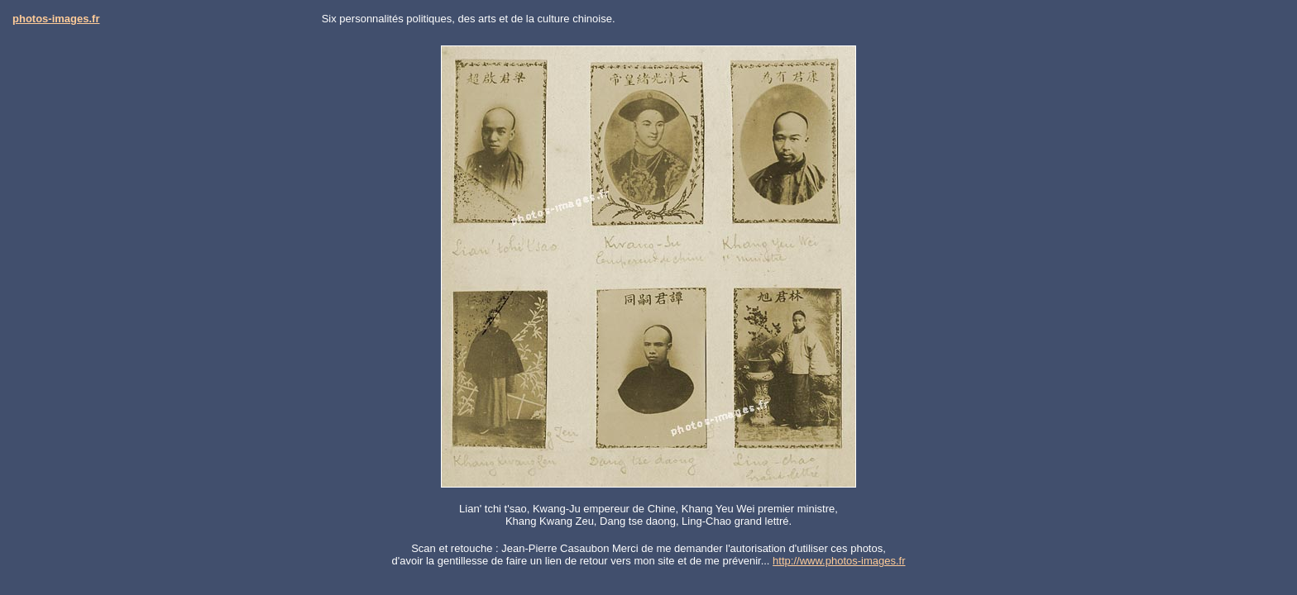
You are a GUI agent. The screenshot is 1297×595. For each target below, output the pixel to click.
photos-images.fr (55, 18)
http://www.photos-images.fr (839, 561)
